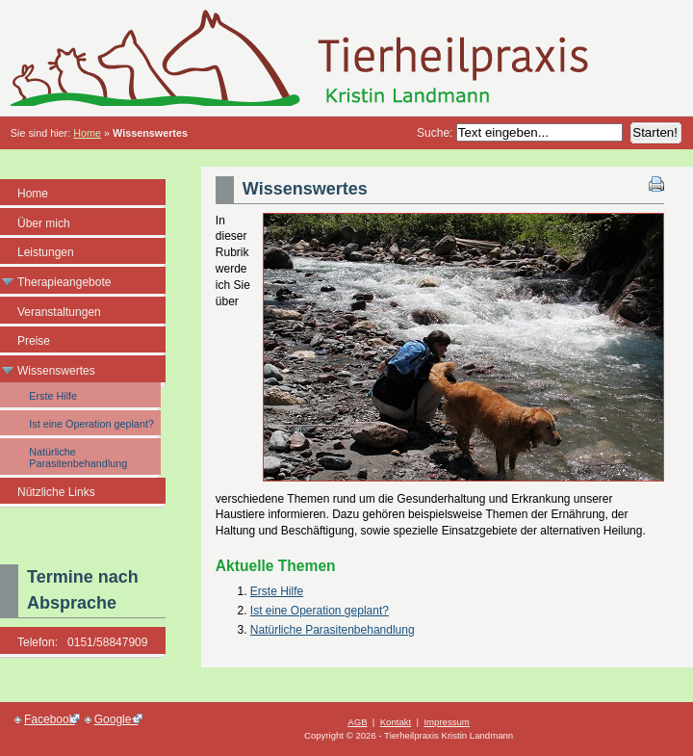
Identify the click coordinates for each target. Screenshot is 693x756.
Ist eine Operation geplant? (319, 610)
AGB (357, 722)
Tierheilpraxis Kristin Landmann (346, 58)
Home (87, 133)
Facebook (47, 720)
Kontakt (396, 722)
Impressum (446, 722)
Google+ (114, 720)
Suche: (436, 133)
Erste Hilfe (276, 591)
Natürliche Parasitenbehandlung (332, 630)
